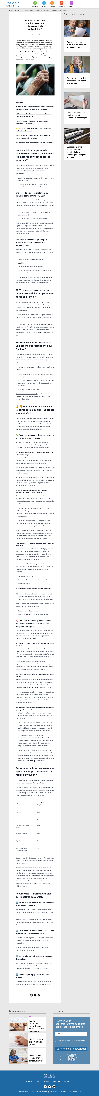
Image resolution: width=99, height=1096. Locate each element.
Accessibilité (63, 1091)
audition (21, 263)
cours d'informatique (29, 761)
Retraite (66, 1081)
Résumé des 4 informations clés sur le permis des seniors (35, 143)
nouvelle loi (44, 332)
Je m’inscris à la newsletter (71, 1048)
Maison (46, 1081)
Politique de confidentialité (39, 1091)
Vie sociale (56, 1081)
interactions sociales (32, 687)
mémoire (38, 270)
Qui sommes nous (75, 1091)
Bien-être (29, 1081)
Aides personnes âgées (27, 10)
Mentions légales (23, 1091)
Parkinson (19, 394)
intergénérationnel (46, 666)
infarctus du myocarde (30, 394)
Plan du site (53, 1091)
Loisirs (38, 1081)
